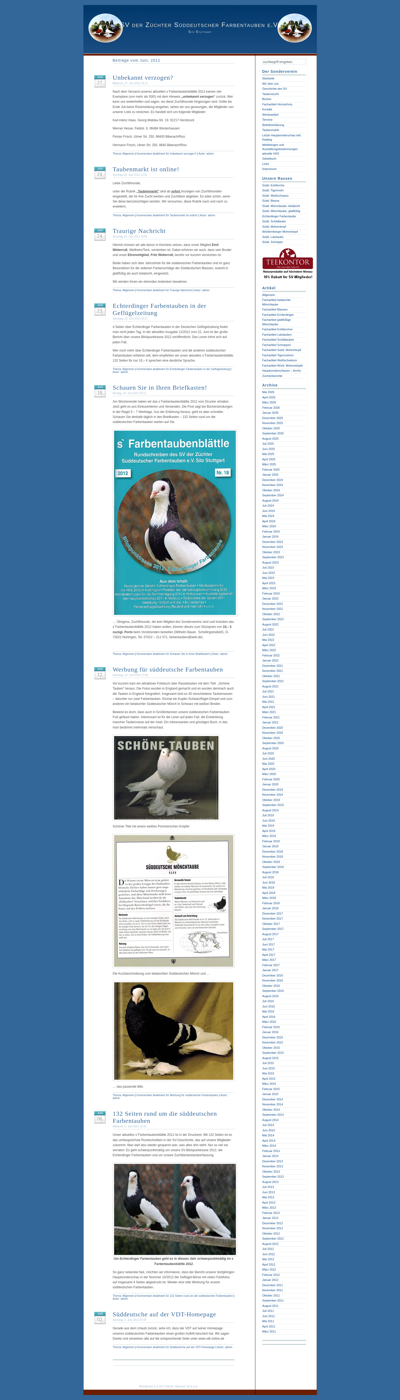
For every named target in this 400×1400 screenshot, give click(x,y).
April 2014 (269, 1140)
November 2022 (272, 608)
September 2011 (273, 1300)
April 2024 (269, 521)
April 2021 (269, 707)
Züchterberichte (272, 375)
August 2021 (270, 686)
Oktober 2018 (271, 861)
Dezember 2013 (272, 1161)
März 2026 (269, 402)
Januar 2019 (270, 846)
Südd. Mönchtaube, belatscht (281, 206)
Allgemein (128, 153)
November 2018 (272, 856)
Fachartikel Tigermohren (278, 355)
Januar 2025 (270, 474)
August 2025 (270, 438)
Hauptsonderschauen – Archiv (281, 370)
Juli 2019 (268, 815)
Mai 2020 (268, 763)
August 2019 (270, 810)
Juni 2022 (268, 634)
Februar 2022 (271, 655)
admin (210, 153)
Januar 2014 (270, 1156)
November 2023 (272, 546)
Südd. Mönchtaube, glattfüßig (281, 211)
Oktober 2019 (271, 800)
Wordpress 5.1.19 (150, 1386)
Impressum (269, 168)
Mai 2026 (268, 392)
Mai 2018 (268, 887)
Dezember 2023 (272, 541)
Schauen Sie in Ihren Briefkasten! (160, 387)
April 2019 (269, 830)
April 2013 (269, 1202)
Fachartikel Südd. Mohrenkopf (281, 350)
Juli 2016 (268, 1001)
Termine (267, 119)
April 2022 (269, 645)
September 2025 (273, 433)
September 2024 (273, 495)
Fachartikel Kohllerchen (277, 329)
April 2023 (269, 583)
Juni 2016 (268, 1006)
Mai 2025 (268, 454)
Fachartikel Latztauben (277, 334)
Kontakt (267, 109)
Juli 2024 (268, 505)
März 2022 (269, 650)
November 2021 (272, 670)
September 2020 (273, 743)
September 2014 (273, 1114)
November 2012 (272, 1228)
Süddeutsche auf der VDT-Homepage (164, 1314)
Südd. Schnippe (272, 242)
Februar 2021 (271, 717)
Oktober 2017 (271, 923)
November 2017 (272, 918)
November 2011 (272, 1290)
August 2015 (270, 1058)
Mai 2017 (268, 949)
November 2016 (272, 980)
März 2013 (269, 1207)
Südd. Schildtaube (274, 221)
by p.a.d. (192, 1386)
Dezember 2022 (272, 603)
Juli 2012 (268, 1248)
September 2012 (273, 1238)
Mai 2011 (268, 1321)
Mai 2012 (268, 1259)
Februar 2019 (271, 841)
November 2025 (272, 423)
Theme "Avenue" (175, 1386)
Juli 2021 (268, 691)
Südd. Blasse (271, 200)
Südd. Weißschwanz (275, 195)
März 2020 (269, 774)
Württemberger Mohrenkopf (280, 231)
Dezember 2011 (272, 1285)
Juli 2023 (268, 567)
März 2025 (269, 464)
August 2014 (270, 1120)
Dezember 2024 (272, 479)
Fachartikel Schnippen (276, 344)
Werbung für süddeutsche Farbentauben (168, 669)
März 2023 (269, 588)
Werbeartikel (270, 114)
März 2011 (269, 1331)
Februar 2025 (271, 469)
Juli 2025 (268, 443)
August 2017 (270, 934)
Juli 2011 (268, 1310)
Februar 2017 (271, 965)
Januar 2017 (270, 970)
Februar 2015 (271, 1089)
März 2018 (269, 897)
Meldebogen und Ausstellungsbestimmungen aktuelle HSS (280, 149)
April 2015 (269, 1078)
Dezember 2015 (272, 1037)
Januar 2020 (270, 784)
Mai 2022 (268, 639)
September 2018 (273, 866)
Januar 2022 (270, 660)
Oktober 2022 (271, 614)
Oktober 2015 (271, 1047)
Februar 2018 (271, 903)
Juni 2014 (268, 1130)
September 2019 (273, 805)
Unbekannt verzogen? (143, 77)
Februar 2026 (271, 407)
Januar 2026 (270, 412)
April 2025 (269, 459)
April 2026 (269, 397)
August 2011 (270, 1305)
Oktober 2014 (271, 1109)
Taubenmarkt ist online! (146, 169)
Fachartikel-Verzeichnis (277, 104)
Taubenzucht (270, 94)
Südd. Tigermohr (273, 190)
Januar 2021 (270, 722)
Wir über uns (270, 83)
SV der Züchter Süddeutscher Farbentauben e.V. (200, 24)
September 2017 (273, 928)
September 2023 (273, 557)
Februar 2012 (271, 1274)
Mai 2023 (268, 577)
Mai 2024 (268, 515)
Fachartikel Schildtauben (278, 339)
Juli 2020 (268, 753)
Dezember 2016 (272, 975)
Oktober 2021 (271, 676)
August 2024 (270, 500)
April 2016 (269, 1016)
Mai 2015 (268, 1073)
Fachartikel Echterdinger (278, 314)
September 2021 (273, 681)
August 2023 (270, 562)
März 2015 (269, 1083)
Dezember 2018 (272, 851)
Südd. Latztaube (273, 236)
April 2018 (269, 892)
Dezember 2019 (272, 789)
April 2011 (269, 1326)
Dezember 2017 (272, 913)
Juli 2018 (268, 877)
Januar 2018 (270, 908)
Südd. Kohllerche (273, 185)
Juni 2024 (268, 510)
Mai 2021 (268, 701)
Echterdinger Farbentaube (279, 216)
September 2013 (273, 1176)
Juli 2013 (268, 1187)
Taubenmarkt (270, 130)
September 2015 (273, 1052)
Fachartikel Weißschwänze (279, 360)
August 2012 (270, 1243)
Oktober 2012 (271, 1233)
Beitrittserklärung (273, 125)
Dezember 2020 (272, 727)
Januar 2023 (270, 598)
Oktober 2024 (271, 490)
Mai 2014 (268, 1135)
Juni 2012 (268, 1254)
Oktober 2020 (271, 738)
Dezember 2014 (272, 1099)
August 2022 (270, 624)
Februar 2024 (271, 531)
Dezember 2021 (272, 665)
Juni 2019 (268, 820)
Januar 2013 (270, 1217)
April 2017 (269, 954)
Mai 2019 (268, 825)
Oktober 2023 (271, 552)
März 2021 (269, 712)
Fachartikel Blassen (275, 309)
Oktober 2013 (271, 1171)
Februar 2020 (271, 779)
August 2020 (270, 748)
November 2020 (272, 732)
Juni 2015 (268, 1068)
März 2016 (269, 1021)
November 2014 (272, 1104)
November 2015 (272, 1042)
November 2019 (272, 794)
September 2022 (273, 619)
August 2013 (270, 1181)
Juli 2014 (268, 1125)
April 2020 (269, 769)
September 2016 (273, 990)
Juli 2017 (268, 939)
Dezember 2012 (272, 1223)
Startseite (268, 78)
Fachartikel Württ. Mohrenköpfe (282, 365)
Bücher (267, 99)
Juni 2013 (268, 1192)
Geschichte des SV (274, 88)
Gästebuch (269, 158)
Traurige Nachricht (139, 230)
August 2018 (270, 872)
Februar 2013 (271, 1212)
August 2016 (270, 996)
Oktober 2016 (271, 985)
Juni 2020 (268, 758)
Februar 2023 (271, 593)
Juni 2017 (268, 944)
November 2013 (272, 1166)
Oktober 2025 (271, 428)
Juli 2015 (268, 1063)
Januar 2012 (270, 1279)
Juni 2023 (268, 572)
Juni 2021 (268, 696)
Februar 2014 (271, 1151)
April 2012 (269, 1264)
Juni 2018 (268, 882)
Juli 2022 (268, 629)
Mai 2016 (268, 1011)
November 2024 (272, 485)
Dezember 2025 (272, 418)
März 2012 (269, 1269)
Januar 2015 (270, 1094)
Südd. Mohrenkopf (274, 226)
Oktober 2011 (271, 1295)
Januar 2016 (270, 1032)
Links (265, 163)
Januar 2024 (270, 536)
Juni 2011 (268, 1316)
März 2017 (269, 959)
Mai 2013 (268, 1197)
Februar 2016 (271, 1027)
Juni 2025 (268, 449)
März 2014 (269, 1145)
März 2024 (269, 526)
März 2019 (269, 836)
